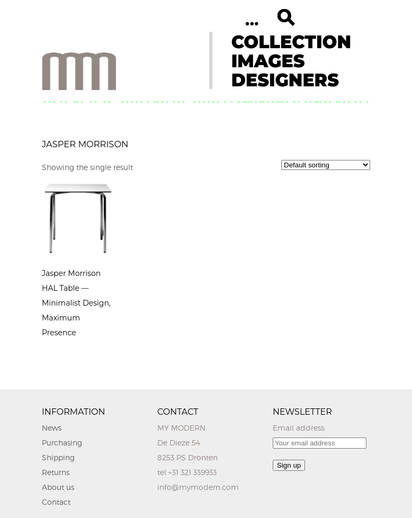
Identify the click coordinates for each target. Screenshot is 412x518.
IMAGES (268, 61)
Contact (56, 501)
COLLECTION (291, 41)
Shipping (58, 457)
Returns (55, 472)
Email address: (299, 427)
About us (58, 487)
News (51, 427)
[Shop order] (325, 165)
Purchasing (62, 442)
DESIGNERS (285, 80)
